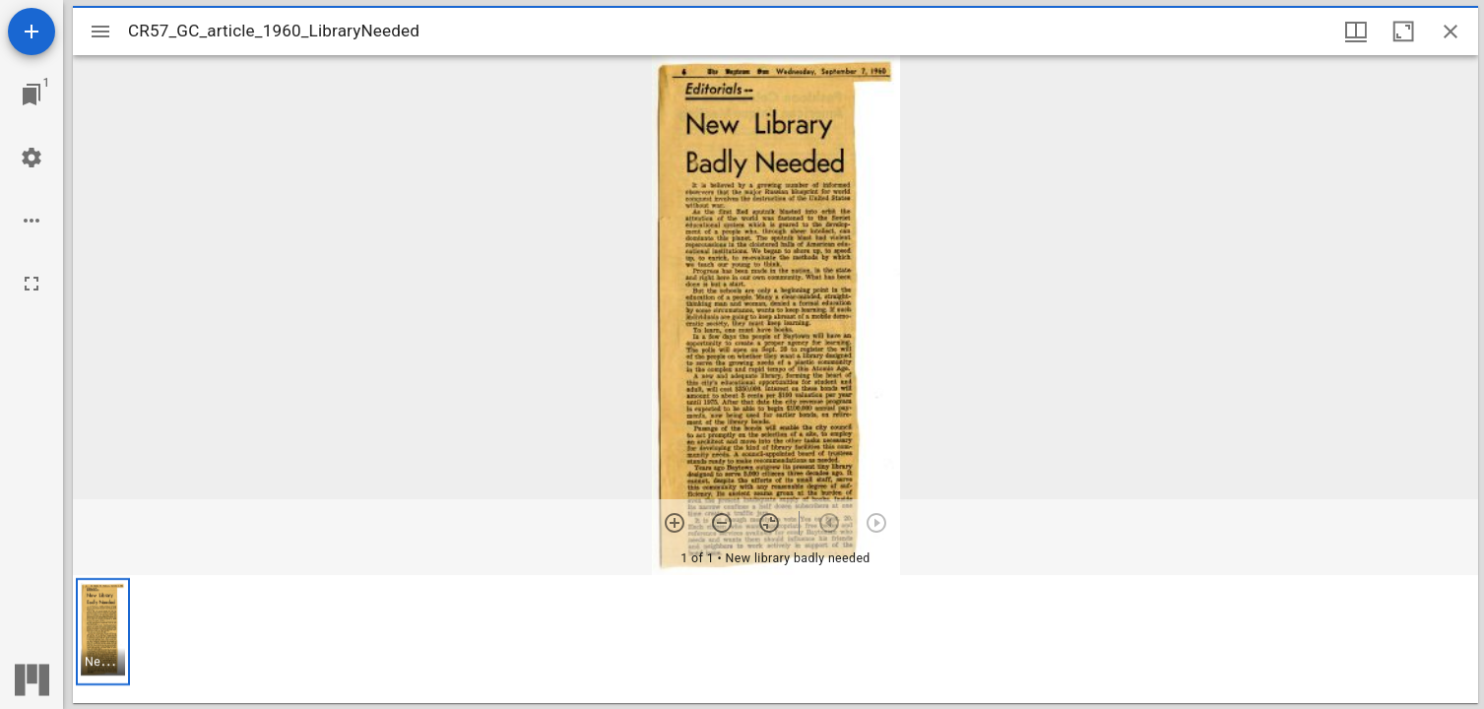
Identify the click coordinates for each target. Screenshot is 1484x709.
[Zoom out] (721, 523)
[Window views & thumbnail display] (1356, 31)
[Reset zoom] (769, 523)
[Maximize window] (1403, 31)
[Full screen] (31, 283)
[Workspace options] (31, 220)
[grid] (775, 639)
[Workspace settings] (31, 157)
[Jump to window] (31, 94)
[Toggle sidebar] (100, 31)
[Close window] (1450, 31)
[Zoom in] (674, 523)
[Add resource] (31, 31)
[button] (103, 631)
